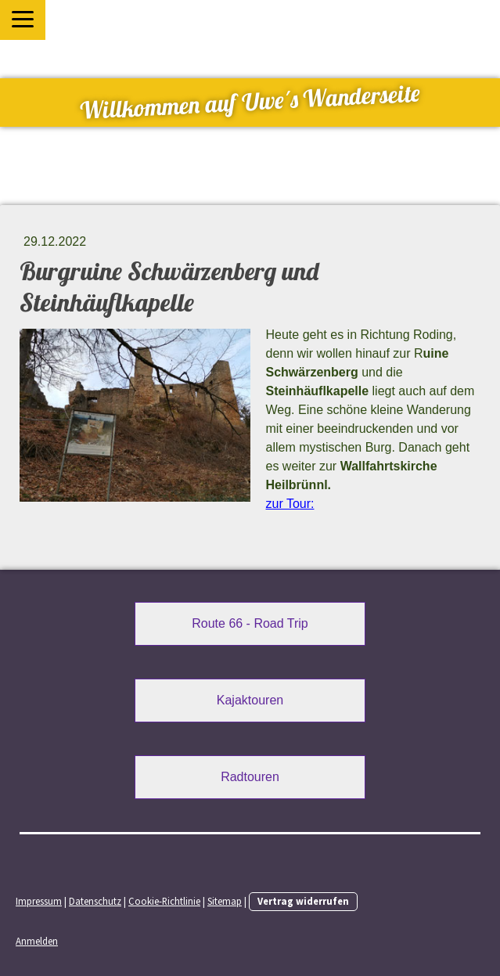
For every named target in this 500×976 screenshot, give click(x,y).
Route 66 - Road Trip (250, 623)
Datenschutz (95, 901)
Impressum (39, 901)
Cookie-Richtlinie (164, 901)
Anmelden (37, 941)
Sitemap (224, 901)
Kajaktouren (250, 700)
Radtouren (250, 776)
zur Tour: (290, 503)
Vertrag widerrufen (303, 901)
